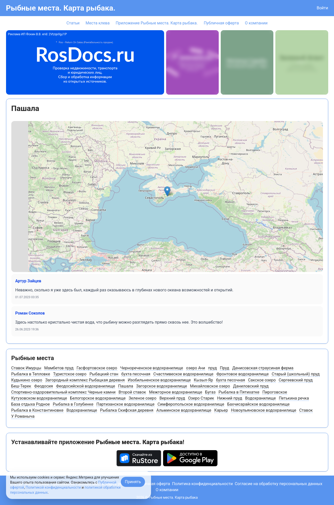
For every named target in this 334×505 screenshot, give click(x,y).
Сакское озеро (262, 380)
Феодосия (43, 386)
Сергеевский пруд (296, 380)
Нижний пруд (229, 398)
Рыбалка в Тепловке (30, 374)
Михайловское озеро (210, 386)
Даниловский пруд (251, 386)
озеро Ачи (195, 368)
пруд (212, 368)
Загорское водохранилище (161, 386)
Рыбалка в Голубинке (73, 404)
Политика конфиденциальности (202, 483)
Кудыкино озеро (26, 380)
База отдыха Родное (30, 404)
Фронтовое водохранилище (242, 374)
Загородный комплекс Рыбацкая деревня (85, 380)
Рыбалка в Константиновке (37, 410)
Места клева (97, 23)
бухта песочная (135, 374)
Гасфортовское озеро (97, 368)
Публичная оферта (221, 23)
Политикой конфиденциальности (53, 487)
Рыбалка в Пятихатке (238, 392)
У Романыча (23, 416)
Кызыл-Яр (203, 380)
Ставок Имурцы (26, 368)
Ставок (306, 410)
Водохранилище (260, 398)
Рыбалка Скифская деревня (127, 410)
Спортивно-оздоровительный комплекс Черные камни (63, 392)
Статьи (73, 23)
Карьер (221, 410)
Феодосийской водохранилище (85, 386)
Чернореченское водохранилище (151, 368)
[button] (167, 191)
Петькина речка (294, 398)
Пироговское (274, 392)
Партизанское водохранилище (125, 404)
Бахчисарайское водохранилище (258, 404)
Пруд (224, 368)
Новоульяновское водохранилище (263, 410)
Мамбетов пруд (58, 368)
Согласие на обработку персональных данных (278, 483)
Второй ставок (132, 392)
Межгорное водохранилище (175, 392)
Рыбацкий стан (103, 374)
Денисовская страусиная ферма (262, 368)
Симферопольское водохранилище (191, 404)
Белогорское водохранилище (98, 398)
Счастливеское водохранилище (183, 374)
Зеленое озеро (142, 398)
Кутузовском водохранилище (39, 398)
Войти (322, 8)
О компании (256, 23)
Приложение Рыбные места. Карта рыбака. (157, 23)
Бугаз (210, 392)
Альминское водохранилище (183, 410)
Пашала (125, 386)
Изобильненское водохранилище (159, 380)
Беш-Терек (21, 386)
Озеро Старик (201, 398)
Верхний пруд (172, 398)
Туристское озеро (70, 374)
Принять (133, 481)
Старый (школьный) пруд (295, 374)
